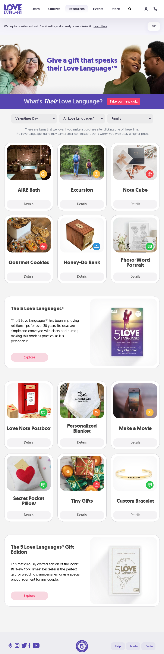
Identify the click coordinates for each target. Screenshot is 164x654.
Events (98, 9)
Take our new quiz (124, 101)
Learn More (100, 26)
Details (29, 204)
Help (118, 646)
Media (134, 646)
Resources (77, 9)
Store (116, 9)
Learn (35, 9)
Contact (150, 646)
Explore (29, 357)
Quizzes (54, 9)
